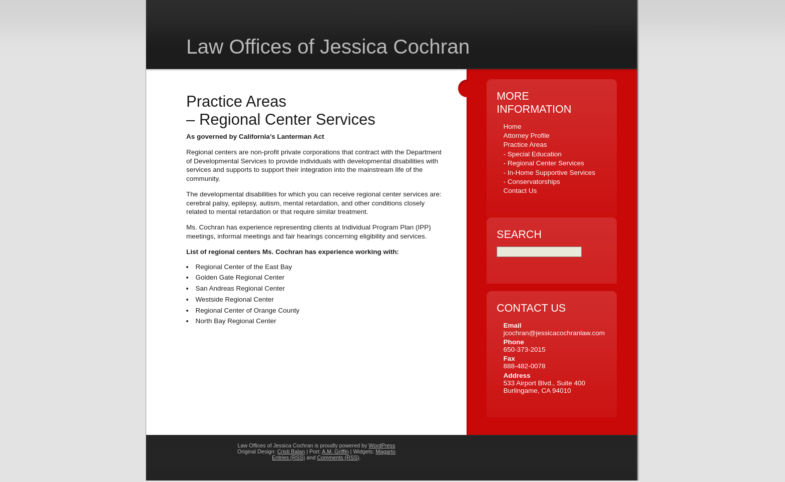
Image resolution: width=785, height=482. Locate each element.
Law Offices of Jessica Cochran (328, 46)
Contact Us (520, 190)
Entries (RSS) (288, 459)
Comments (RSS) (338, 459)
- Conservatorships (531, 181)
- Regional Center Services (543, 163)
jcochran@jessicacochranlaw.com (554, 334)
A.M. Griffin (335, 453)
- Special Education (532, 154)
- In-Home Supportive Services (549, 172)
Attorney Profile (526, 135)
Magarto (385, 453)
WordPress (381, 447)
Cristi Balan (291, 453)
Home (512, 126)
